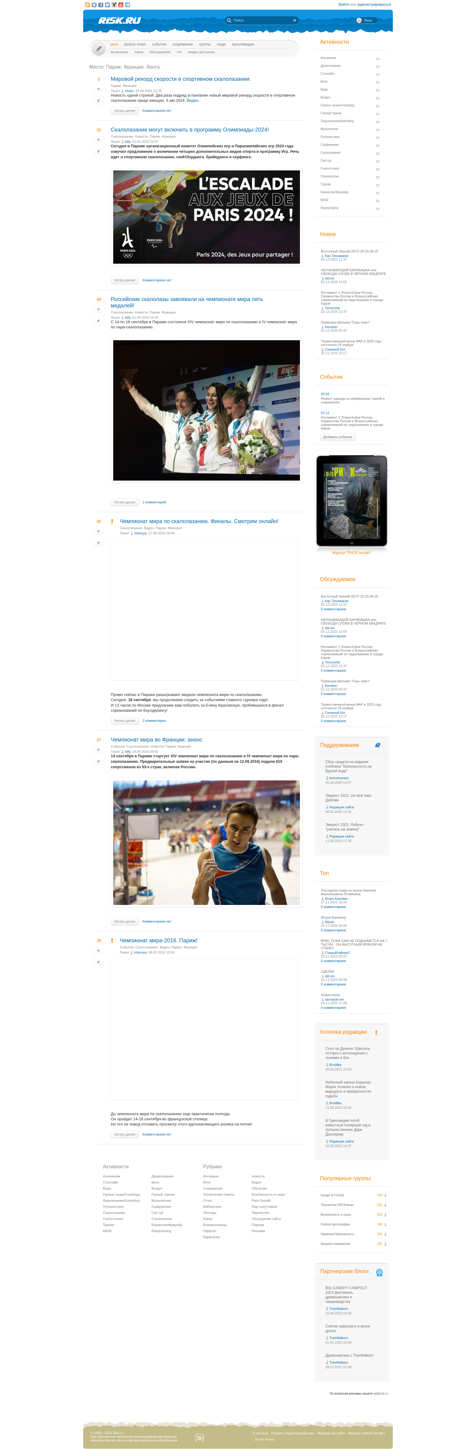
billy (127, 141)
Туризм (108, 1225)
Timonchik (332, 308)
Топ (179, 52)
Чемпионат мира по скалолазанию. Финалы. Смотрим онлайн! (199, 521)
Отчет (207, 1200)
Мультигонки (161, 1200)
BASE (107, 1231)
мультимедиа (243, 44)
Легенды (209, 1212)
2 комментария (154, 720)
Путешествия (113, 1206)
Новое (138, 52)
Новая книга (330, 995)
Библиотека (212, 1206)
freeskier (331, 327)
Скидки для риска (201, 52)
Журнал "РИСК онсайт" (351, 553)
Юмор (207, 1219)
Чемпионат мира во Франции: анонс (156, 740)
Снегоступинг (113, 1219)
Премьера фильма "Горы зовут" (345, 322)
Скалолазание (122, 136)
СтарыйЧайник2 (337, 952)
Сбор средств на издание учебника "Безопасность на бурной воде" (348, 766)
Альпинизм (111, 1176)
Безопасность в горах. (336, 1214)
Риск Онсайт (261, 1200)
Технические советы (218, 1194)
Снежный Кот (335, 349)
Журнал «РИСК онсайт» (367, 1433)
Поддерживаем (339, 745)
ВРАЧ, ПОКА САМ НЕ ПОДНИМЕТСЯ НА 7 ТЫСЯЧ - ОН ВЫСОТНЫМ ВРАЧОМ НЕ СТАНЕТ (354, 944)
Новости (141, 136)
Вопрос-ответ (135, 44)
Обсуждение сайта (266, 1219)
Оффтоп (209, 1231)
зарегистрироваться (374, 4)
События (159, 44)
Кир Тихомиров (336, 256)
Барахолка (211, 1237)
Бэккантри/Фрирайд (166, 1225)
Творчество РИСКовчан (337, 1205)
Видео (192, 100)
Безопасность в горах (268, 1194)
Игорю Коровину (333, 917)
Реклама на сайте (331, 1433)
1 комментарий (154, 502)
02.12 (325, 413)
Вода (107, 1188)
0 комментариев (333, 609)
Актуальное (119, 52)
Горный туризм (163, 1194)
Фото (207, 1182)
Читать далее (124, 110)
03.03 (325, 394)
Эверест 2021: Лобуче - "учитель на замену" (345, 827)
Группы (205, 44)
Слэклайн (110, 1182)
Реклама (258, 1231)
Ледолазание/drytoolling (121, 1200)
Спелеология (161, 1219)
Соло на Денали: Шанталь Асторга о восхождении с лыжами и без (347, 1053)
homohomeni (339, 778)
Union (129, 91)
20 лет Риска (264, 1439)
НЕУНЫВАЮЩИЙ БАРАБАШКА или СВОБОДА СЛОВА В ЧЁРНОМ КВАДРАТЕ (353, 272)
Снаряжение (182, 44)
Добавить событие (337, 437)
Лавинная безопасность (337, 1234)
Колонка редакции (343, 1032)
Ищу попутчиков (264, 1206)
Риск (114, 44)
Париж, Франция (124, 85)
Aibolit (329, 922)
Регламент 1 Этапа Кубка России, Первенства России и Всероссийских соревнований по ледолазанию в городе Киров (352, 298)
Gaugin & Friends (332, 1195)
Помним (258, 1225)
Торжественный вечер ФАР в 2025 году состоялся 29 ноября (351, 343)
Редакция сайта (341, 807)
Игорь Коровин (336, 898)
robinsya (140, 533)
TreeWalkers (338, 1308)
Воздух (156, 1188)
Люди (221, 44)
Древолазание (162, 1176)
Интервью (211, 1176)
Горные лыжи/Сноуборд (121, 1194)
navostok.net (334, 999)
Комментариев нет (157, 110)
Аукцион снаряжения (335, 1243)
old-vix (330, 278)
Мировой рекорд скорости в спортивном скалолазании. (181, 79)
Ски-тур (157, 1212)
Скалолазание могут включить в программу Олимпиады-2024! (190, 130)
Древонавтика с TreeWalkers (349, 1355)
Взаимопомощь (215, 1225)
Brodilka (335, 1065)
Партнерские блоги (352, 1271)
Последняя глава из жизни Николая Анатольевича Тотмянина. (348, 892)
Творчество (260, 1212)
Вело (155, 1182)
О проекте (260, 1433)
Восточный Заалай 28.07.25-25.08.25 (349, 251)
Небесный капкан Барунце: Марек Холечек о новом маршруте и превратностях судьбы (348, 1089)
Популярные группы (345, 1178)
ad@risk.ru (381, 1393)
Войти (344, 4)
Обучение (259, 1188)
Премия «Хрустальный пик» (292, 1433)
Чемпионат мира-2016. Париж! (159, 940)
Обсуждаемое (159, 52)
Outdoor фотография (335, 1224)
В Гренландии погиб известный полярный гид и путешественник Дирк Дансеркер (347, 1127)
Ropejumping (161, 1231)
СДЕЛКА (327, 971)
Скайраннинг (161, 1206)
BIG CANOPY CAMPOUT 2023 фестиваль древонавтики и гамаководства (346, 1295)
